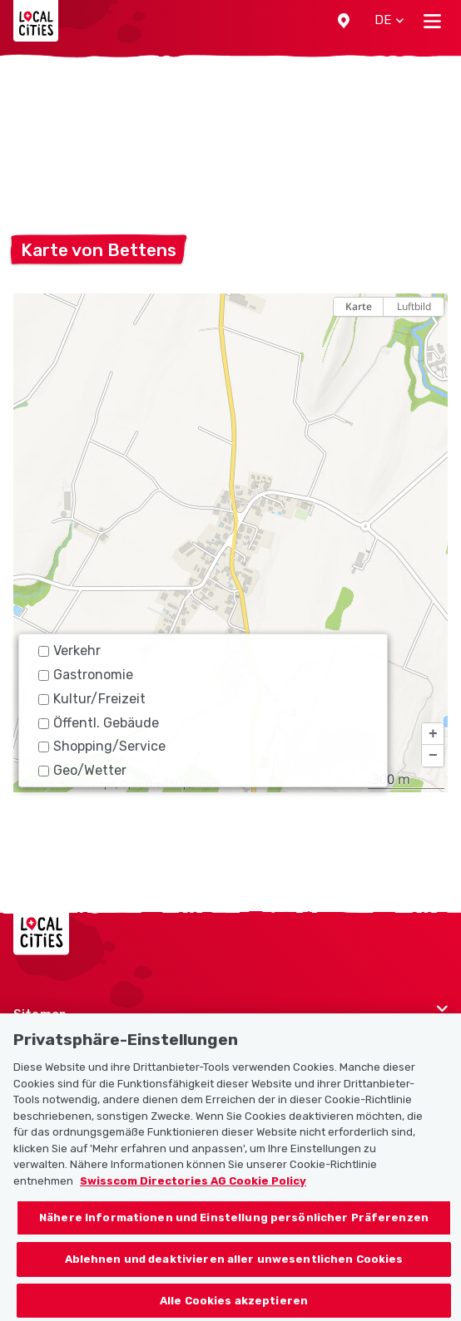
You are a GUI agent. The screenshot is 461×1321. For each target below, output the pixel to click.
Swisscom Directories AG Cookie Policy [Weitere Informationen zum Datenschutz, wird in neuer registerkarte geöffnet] (193, 1190)
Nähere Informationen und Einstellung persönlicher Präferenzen (234, 1227)
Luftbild (414, 306)
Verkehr (69, 650)
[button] (343, 20)
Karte (358, 306)
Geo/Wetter (82, 770)
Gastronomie (85, 675)
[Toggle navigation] (432, 21)
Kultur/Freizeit (92, 699)
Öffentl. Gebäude (98, 723)
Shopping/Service (102, 746)
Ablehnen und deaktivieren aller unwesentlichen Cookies (234, 1268)
